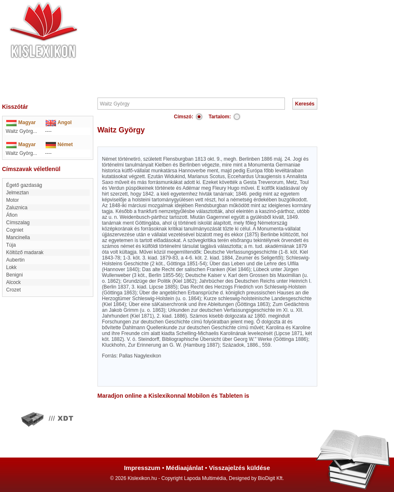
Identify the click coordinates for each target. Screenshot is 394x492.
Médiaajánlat (184, 467)
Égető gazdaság (24, 185)
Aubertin (15, 260)
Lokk (11, 267)
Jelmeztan (17, 193)
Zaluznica (16, 208)
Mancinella (18, 237)
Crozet (13, 290)
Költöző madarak (25, 252)
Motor (12, 200)
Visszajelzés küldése (239, 467)
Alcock (13, 282)
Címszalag (18, 222)
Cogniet (14, 230)
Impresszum (142, 467)
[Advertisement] (222, 47)
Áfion (11, 215)
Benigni (14, 275)
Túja (11, 245)
